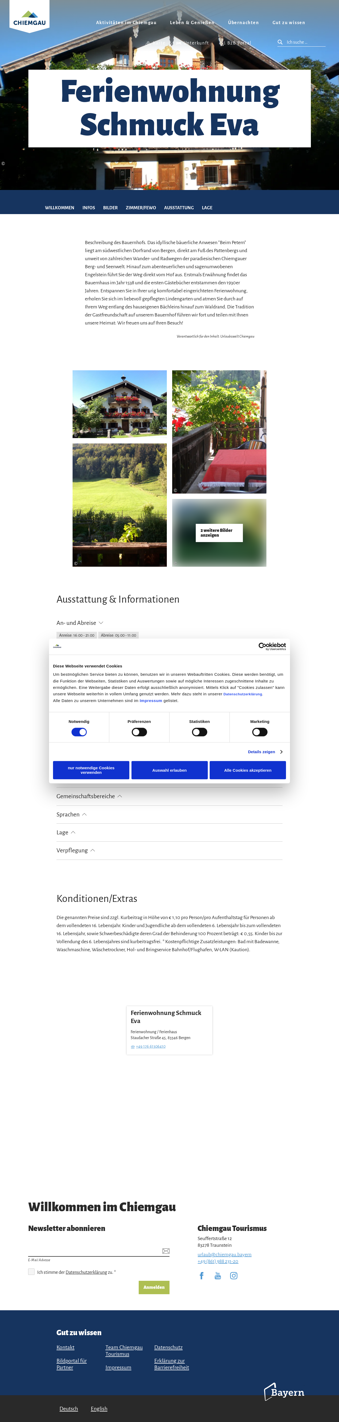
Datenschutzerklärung (243, 694)
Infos (88, 208)
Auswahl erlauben (169, 770)
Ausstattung (179, 208)
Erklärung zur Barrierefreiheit (171, 1364)
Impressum (151, 700)
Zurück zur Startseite (29, 23)
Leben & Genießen (192, 22)
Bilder (110, 208)
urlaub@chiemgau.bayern (224, 1254)
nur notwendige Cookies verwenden (91, 770)
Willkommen (59, 208)
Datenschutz (168, 1347)
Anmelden (154, 1287)
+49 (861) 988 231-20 (218, 1261)
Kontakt (65, 1347)
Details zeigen (261, 751)
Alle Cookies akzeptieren (248, 770)
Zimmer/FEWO (141, 208)
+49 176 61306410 (150, 1046)
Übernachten (243, 22)
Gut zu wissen (289, 22)
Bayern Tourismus (284, 1399)
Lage (207, 208)
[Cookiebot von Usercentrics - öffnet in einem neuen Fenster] (262, 647)
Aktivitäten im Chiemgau (126, 22)
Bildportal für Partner (71, 1364)
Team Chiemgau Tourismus (124, 1350)
